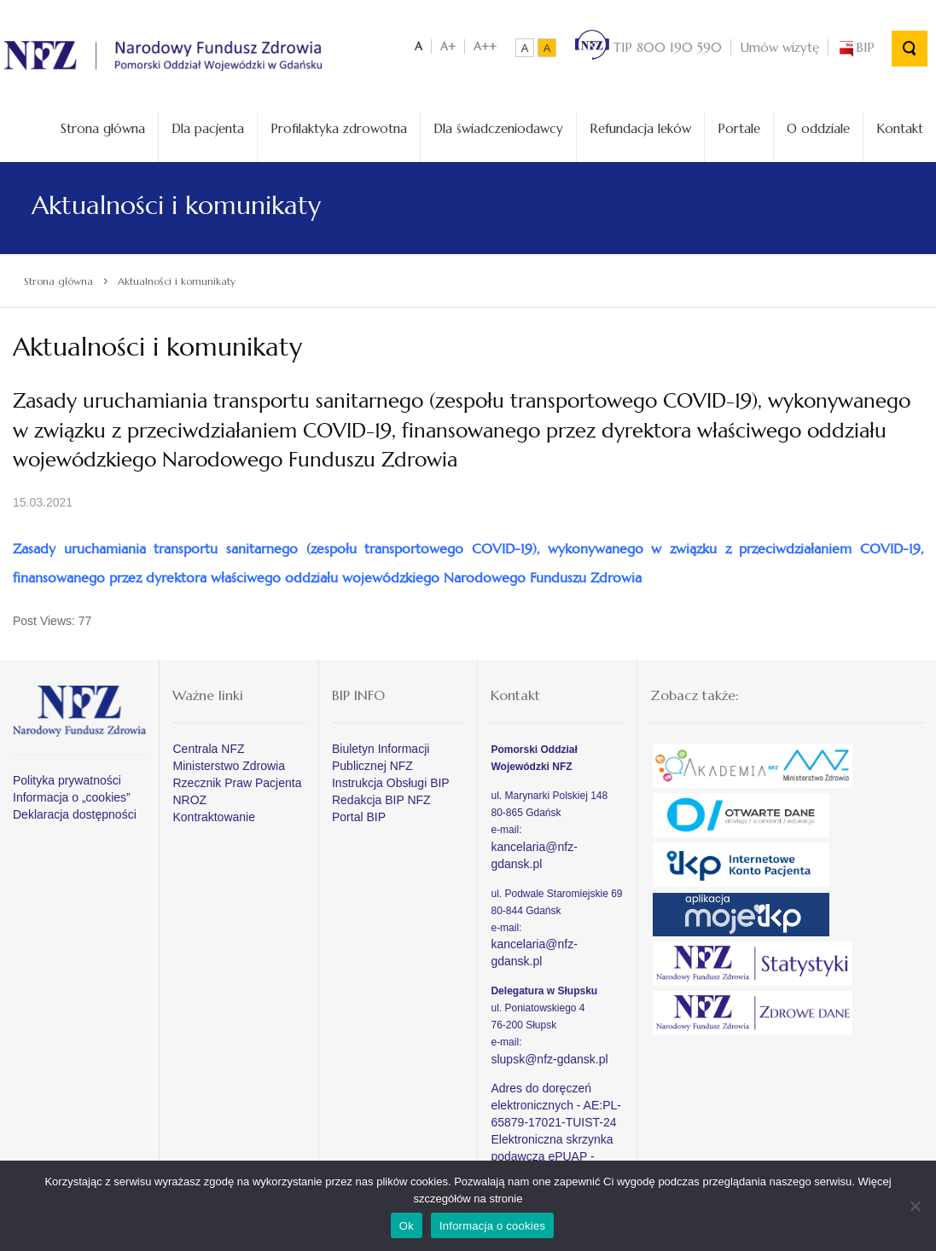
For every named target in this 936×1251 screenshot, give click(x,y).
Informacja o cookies (492, 1225)
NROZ (189, 800)
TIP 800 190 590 (648, 47)
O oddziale (818, 128)
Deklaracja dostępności (75, 814)
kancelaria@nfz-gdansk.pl (534, 855)
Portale (739, 128)
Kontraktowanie (213, 817)
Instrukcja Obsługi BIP (391, 783)
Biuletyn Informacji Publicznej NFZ (380, 757)
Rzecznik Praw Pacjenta (236, 783)
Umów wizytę (779, 47)
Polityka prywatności (67, 780)
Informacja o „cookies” (72, 797)
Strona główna (103, 128)
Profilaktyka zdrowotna (338, 128)
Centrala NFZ (208, 749)
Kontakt (899, 128)
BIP (856, 47)
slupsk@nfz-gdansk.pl (549, 1059)
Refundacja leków (640, 128)
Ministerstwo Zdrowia (228, 766)
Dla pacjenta (208, 128)
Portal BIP (359, 817)
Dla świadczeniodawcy (498, 128)
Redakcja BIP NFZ (381, 800)
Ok (406, 1225)
